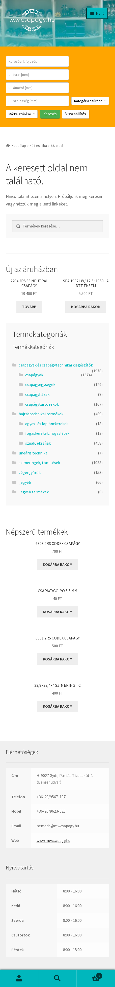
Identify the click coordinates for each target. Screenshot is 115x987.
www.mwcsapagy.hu (53, 840)
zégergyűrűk (30, 472)
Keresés (57, 978)
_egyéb (25, 482)
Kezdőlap (19, 145)
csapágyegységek (40, 384)
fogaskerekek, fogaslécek (47, 433)
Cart (89, 974)
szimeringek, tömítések (39, 462)
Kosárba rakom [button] (86, 306)
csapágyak (34, 374)
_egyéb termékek (34, 491)
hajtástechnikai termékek (41, 413)
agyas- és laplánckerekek (46, 423)
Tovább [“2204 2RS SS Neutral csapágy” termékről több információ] (29, 306)
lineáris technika (33, 452)
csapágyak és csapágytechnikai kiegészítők (56, 365)
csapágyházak (37, 394)
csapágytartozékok (42, 404)
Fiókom (19, 978)
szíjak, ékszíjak (38, 443)
